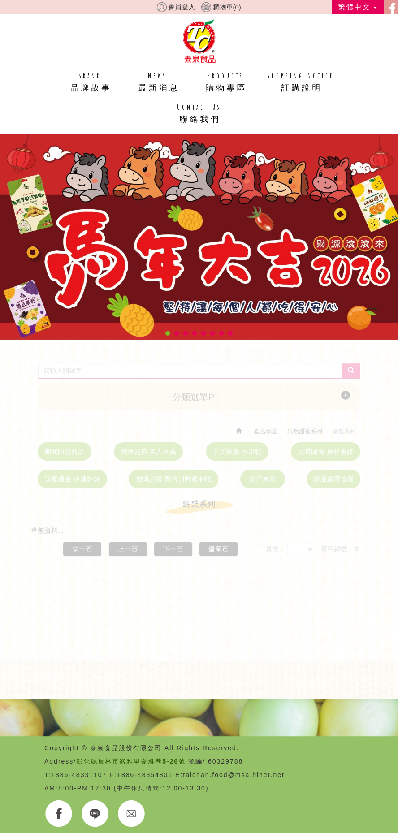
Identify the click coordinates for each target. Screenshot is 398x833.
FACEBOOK (59, 814)
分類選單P (193, 397)
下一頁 (173, 549)
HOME (199, 41)
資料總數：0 (339, 548)
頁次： (275, 548)
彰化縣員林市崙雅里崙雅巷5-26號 (131, 761)
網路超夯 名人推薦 (148, 451)
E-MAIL (131, 814)
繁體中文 (357, 7)
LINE (95, 814)
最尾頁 (218, 549)
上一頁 (128, 549)
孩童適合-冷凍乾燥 (72, 479)
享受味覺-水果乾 (237, 451)
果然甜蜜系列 (304, 431)
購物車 (226, 7)
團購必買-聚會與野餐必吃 (173, 479)
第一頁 (82, 549)
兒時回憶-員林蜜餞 (326, 451)
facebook (391, 7)
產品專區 (265, 431)
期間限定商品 (64, 451)
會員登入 (181, 7)
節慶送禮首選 (333, 479)
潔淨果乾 (262, 479)
